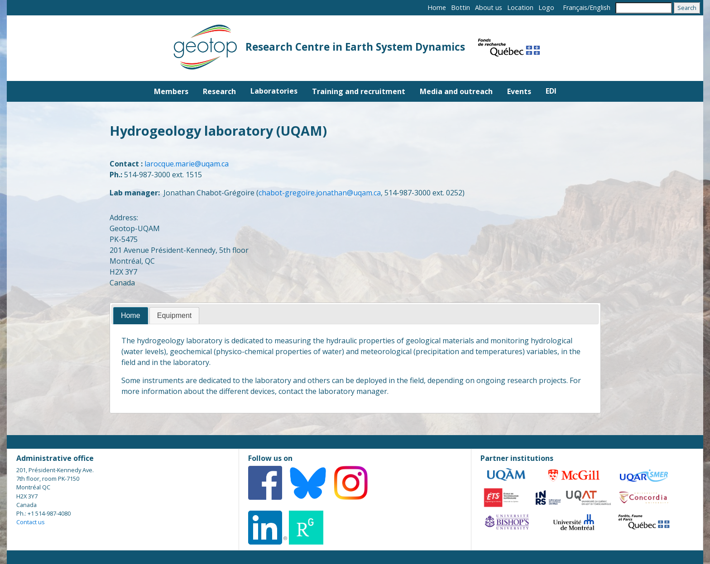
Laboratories (273, 91)
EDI (551, 91)
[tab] (130, 316)
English (600, 7)
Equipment (174, 315)
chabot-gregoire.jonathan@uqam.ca (320, 193)
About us (488, 7)
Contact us (30, 522)
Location (520, 7)
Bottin (460, 7)
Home (436, 7)
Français (575, 7)
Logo (546, 7)
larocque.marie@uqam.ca (186, 164)
